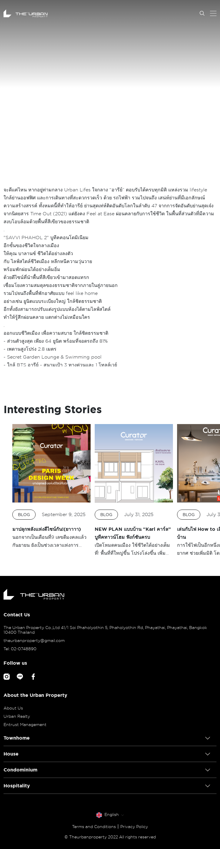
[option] (51, 486)
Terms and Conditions (94, 826)
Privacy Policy (134, 826)
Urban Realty (17, 716)
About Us (13, 708)
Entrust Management (25, 724)
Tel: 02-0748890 (20, 648)
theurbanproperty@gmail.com (34, 640)
